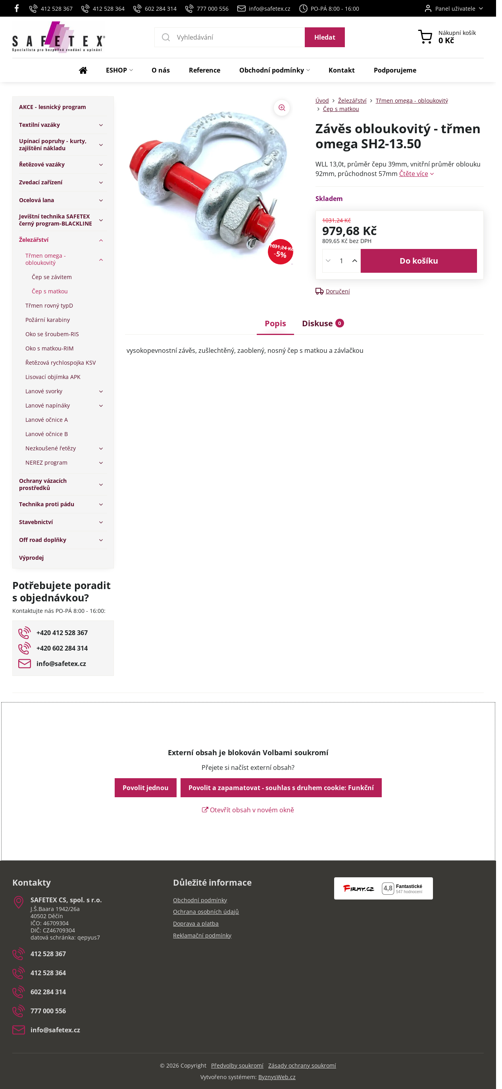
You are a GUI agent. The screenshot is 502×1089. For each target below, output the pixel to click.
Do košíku (419, 260)
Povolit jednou (146, 787)
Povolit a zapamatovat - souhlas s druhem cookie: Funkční (281, 787)
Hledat (324, 37)
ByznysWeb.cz (277, 1077)
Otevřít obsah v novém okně (248, 810)
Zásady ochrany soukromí (302, 1065)
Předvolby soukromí (237, 1065)
